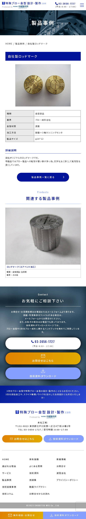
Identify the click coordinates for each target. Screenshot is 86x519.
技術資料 (34, 476)
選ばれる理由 (9, 469)
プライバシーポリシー (67, 483)
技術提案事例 (9, 490)
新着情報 (61, 462)
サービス (6, 476)
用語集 (32, 483)
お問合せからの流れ (39, 496)
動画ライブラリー (38, 490)
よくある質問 (35, 469)
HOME (5, 462)
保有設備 (34, 462)
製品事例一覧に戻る (48, 177)
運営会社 (61, 476)
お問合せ (61, 469)
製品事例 (7, 483)
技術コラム (7, 496)
